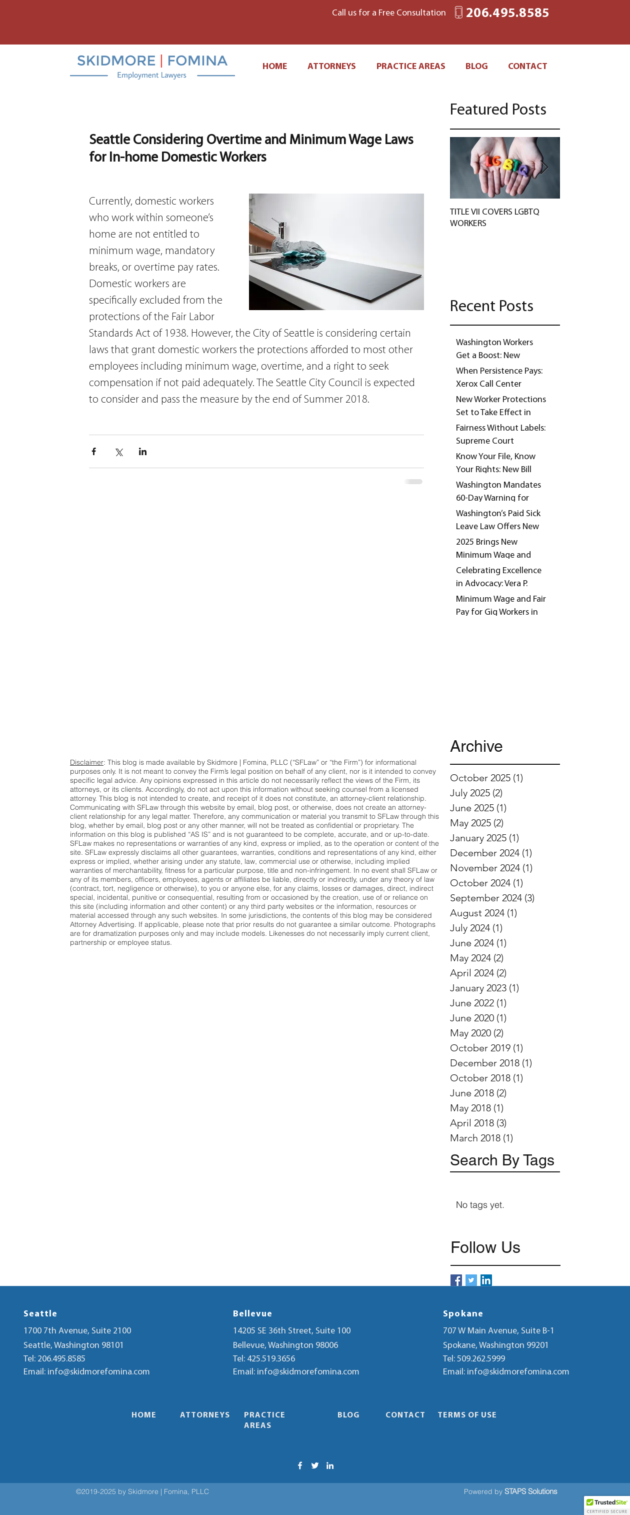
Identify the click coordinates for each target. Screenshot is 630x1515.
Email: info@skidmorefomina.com (87, 1372)
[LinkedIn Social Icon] (486, 1280)
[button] (607, 1505)
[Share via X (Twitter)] (118, 451)
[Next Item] (544, 168)
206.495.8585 (62, 1359)
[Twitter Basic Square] (471, 1280)
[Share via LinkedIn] (143, 451)
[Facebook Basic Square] (456, 1280)
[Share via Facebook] (93, 451)
